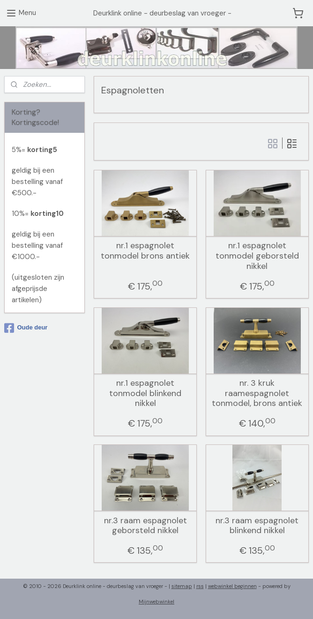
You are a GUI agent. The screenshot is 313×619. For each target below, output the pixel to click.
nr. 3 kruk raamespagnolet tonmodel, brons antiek (257, 393)
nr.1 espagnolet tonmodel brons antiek (145, 251)
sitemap (181, 586)
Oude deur (25, 328)
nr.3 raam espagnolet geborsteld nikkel (145, 526)
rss (200, 586)
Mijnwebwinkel (156, 601)
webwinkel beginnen (232, 586)
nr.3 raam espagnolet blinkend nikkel (257, 526)
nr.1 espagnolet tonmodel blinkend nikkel (145, 393)
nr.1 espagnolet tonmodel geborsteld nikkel (257, 256)
